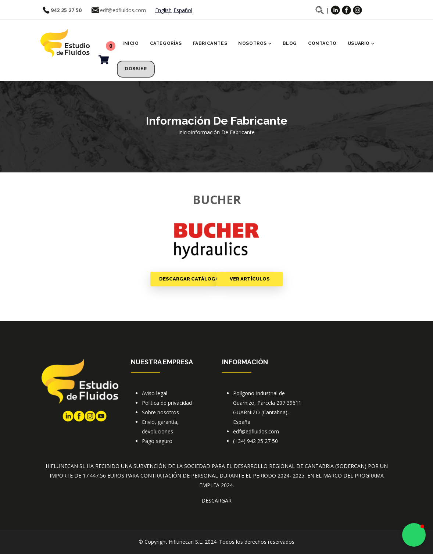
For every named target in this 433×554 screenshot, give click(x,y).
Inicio (130, 43)
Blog (290, 43)
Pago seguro (157, 440)
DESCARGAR (216, 500)
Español (182, 10)
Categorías (166, 43)
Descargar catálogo (188, 279)
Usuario (361, 44)
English (163, 10)
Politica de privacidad (167, 402)
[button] (414, 535)
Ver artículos (250, 279)
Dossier (136, 68)
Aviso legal (154, 393)
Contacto (322, 43)
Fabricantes (210, 43)
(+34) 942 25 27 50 (255, 440)
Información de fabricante (223, 132)
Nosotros (254, 44)
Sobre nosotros (160, 412)
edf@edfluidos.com (123, 10)
